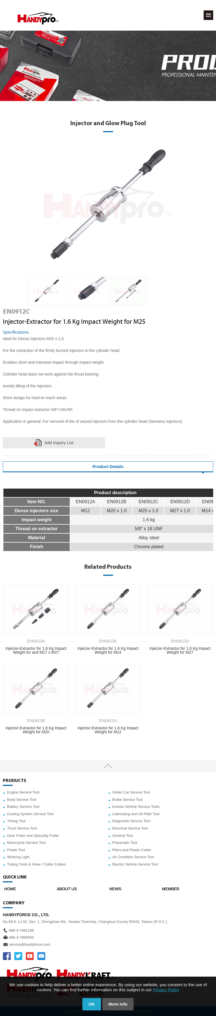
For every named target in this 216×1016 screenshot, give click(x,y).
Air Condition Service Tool (133, 857)
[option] (46, 291)
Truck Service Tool (22, 828)
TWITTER (18, 956)
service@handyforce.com (29, 944)
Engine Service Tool (23, 792)
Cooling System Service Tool (30, 814)
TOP (108, 766)
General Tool (122, 835)
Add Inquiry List (58, 442)
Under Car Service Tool (131, 792)
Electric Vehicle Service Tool (135, 864)
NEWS (115, 889)
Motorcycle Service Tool (26, 842)
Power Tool (16, 850)
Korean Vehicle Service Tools (135, 806)
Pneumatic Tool (124, 842)
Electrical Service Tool (130, 828)
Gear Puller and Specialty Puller (33, 835)
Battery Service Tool (23, 806)
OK (92, 1004)
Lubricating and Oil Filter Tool (135, 814)
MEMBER (170, 889)
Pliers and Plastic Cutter (131, 850)
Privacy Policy (166, 989)
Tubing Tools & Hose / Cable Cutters (36, 864)
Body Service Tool (21, 799)
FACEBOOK (7, 956)
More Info (118, 1004)
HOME (10, 889)
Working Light (18, 857)
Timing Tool (16, 821)
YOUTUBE (30, 956)
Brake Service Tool (127, 799)
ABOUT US (67, 889)
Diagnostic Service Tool (131, 821)
